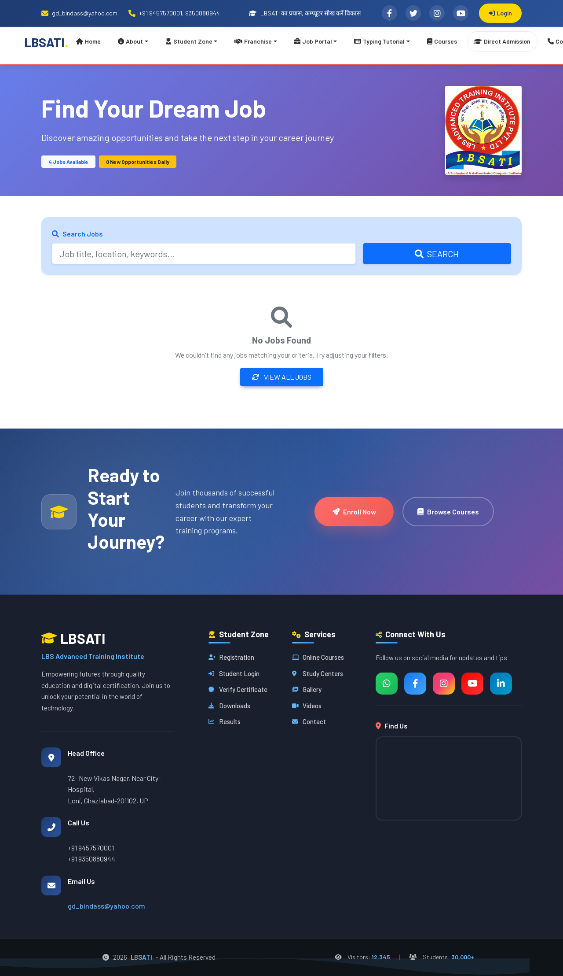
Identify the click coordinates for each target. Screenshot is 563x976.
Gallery (307, 689)
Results (224, 721)
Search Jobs (77, 233)
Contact (309, 721)
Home (88, 41)
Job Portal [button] (313, 41)
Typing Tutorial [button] (379, 41)
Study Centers (317, 673)
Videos (307, 706)
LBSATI (46, 41)
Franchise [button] (253, 41)
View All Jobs (281, 377)
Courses (442, 41)
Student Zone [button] (188, 41)
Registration (231, 657)
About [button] (130, 41)
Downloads (229, 706)
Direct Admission (502, 41)
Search (437, 253)
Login (500, 13)
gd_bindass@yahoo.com (106, 906)
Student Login (234, 673)
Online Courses (318, 657)
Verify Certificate (237, 689)
